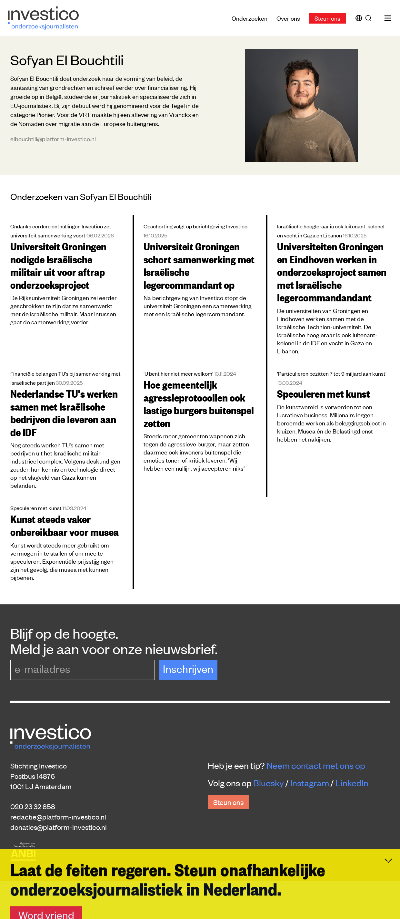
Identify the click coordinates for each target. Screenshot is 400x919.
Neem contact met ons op (315, 765)
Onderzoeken (249, 18)
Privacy (185, 889)
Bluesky (268, 782)
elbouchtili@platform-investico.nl (53, 138)
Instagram (309, 782)
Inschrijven (188, 668)
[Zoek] (369, 18)
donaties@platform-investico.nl (58, 826)
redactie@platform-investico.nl (58, 816)
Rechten (214, 889)
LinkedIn (351, 782)
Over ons (288, 18)
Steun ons (327, 18)
